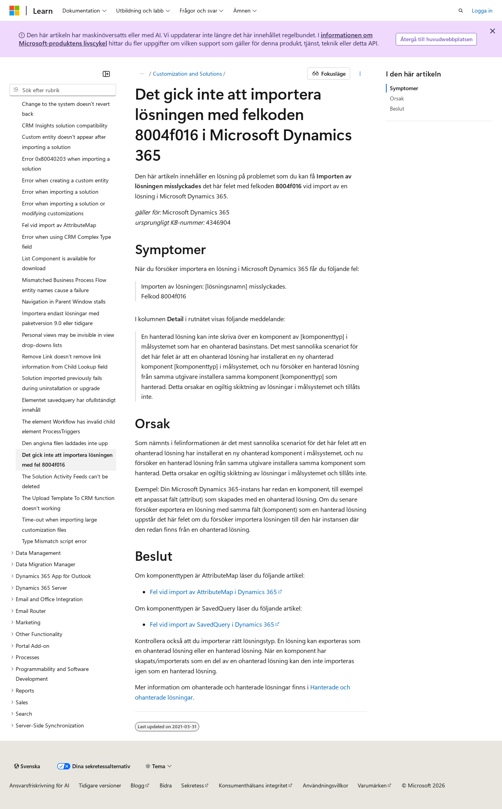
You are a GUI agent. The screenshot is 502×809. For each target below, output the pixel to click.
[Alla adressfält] (142, 73)
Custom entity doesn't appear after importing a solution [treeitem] (64, 142)
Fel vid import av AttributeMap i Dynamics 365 (213, 591)
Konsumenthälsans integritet (253, 785)
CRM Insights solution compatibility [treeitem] (64, 125)
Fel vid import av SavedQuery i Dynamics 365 (212, 624)
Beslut (397, 108)
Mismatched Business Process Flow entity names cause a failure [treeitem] (64, 285)
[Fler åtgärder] (360, 73)
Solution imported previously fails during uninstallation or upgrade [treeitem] (62, 383)
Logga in (482, 10)
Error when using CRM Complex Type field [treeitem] (66, 242)
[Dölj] (106, 74)
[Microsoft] (14, 10)
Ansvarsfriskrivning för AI (39, 785)
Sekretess (192, 785)
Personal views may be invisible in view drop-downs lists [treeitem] (68, 340)
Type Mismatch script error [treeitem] (54, 541)
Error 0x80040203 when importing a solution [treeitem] (66, 164)
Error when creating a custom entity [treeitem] (65, 180)
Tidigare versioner (100, 785)
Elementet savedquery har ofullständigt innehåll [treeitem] (69, 405)
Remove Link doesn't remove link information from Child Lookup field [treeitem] (64, 361)
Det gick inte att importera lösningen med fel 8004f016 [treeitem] (67, 460)
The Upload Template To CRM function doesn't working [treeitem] (68, 503)
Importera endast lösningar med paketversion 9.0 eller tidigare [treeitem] (60, 318)
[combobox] (62, 90)
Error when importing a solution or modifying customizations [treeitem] (63, 208)
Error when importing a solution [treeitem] (60, 191)
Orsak (397, 98)
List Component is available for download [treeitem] (59, 263)
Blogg (137, 785)
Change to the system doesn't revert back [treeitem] (66, 109)
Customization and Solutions (187, 73)
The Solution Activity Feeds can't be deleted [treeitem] (65, 481)
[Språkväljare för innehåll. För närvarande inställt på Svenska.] (27, 766)
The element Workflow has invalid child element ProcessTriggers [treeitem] (68, 426)
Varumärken (372, 785)
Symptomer (404, 88)
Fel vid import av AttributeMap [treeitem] (59, 225)
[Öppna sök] (461, 11)
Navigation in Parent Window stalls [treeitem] (63, 301)
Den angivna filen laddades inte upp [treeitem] (65, 443)
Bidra (166, 785)
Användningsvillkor (325, 785)
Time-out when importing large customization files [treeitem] (59, 524)
